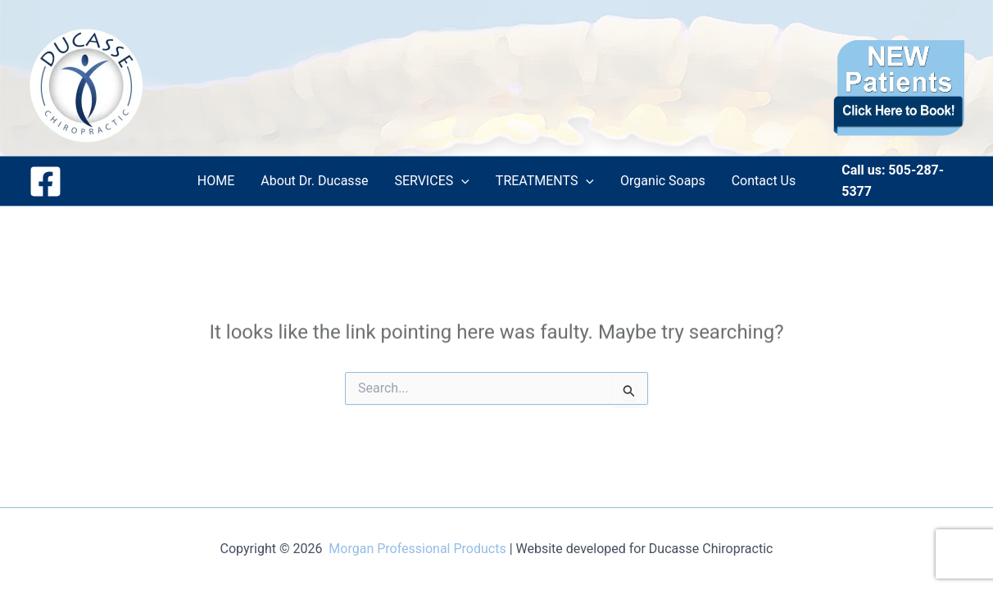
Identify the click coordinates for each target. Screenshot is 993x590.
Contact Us (764, 180)
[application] (461, 181)
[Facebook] (45, 181)
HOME (215, 180)
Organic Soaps (662, 180)
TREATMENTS (545, 181)
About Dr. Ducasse (314, 180)
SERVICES (431, 181)
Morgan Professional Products (417, 548)
